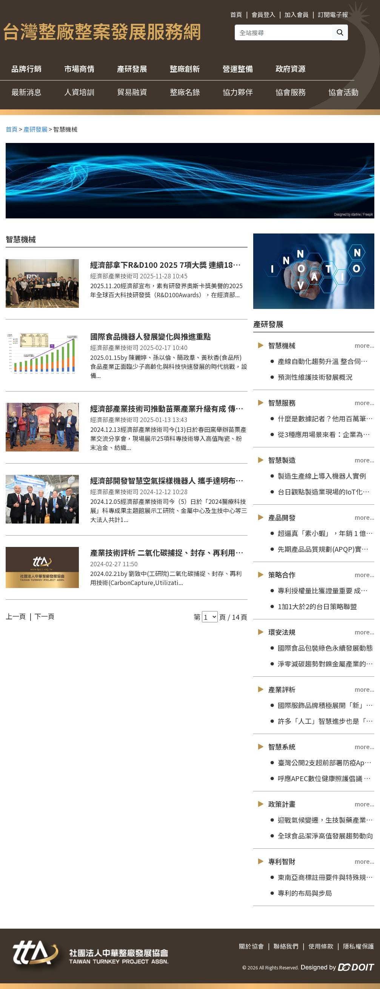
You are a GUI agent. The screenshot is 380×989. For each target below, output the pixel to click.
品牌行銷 (26, 68)
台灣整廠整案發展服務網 (101, 30)
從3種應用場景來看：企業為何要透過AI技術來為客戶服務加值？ (321, 434)
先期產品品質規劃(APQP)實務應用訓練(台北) (321, 549)
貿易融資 (132, 91)
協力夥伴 (238, 91)
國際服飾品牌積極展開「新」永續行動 (321, 705)
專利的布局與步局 (300, 893)
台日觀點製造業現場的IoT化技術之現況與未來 (321, 492)
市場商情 (79, 68)
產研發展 (132, 68)
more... (364, 345)
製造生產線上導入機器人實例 (317, 476)
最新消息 (26, 91)
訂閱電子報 (333, 14)
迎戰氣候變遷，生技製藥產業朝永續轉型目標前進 (321, 820)
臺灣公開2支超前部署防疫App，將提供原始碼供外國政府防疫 (321, 762)
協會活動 (343, 91)
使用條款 (321, 946)
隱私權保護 (358, 946)
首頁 (236, 14)
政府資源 (290, 68)
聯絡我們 (286, 946)
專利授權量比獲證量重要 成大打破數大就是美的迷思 (321, 590)
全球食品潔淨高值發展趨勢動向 (320, 836)
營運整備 (238, 68)
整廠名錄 (185, 91)
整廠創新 (185, 68)
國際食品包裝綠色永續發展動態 (320, 648)
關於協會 (251, 946)
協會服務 (290, 91)
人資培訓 (79, 91)
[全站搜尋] (283, 32)
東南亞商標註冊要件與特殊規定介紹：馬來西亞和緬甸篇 (321, 877)
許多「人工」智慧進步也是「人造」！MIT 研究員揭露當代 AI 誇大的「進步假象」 (321, 721)
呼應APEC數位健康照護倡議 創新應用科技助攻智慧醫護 (321, 778)
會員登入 (263, 14)
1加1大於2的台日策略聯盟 (312, 606)
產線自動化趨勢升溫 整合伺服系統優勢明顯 (321, 361)
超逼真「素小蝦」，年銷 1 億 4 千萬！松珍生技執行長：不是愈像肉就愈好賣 (321, 533)
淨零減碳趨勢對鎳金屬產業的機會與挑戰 (321, 664)
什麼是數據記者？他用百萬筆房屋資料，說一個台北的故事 (321, 418)
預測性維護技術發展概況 (310, 377)
